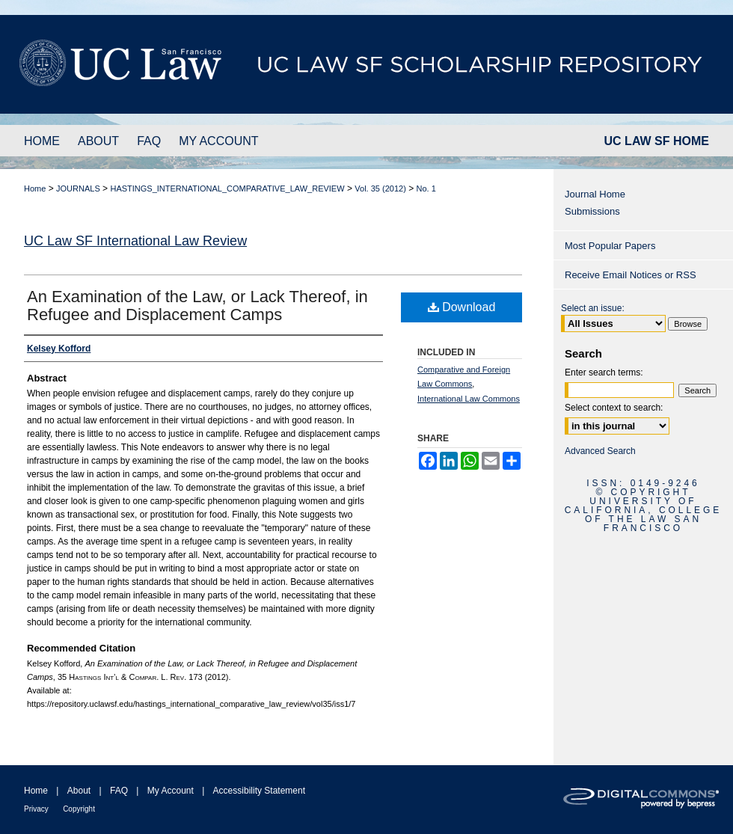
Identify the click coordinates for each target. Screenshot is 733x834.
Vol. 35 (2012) (380, 188)
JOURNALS (78, 188)
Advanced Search (600, 451)
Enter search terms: (604, 372)
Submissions (592, 211)
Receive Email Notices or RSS (630, 274)
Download (462, 307)
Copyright (79, 809)
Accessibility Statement (259, 790)
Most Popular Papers (610, 245)
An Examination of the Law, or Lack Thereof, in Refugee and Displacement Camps (197, 305)
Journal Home (595, 194)
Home (35, 188)
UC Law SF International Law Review (135, 240)
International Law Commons (468, 398)
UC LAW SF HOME (656, 141)
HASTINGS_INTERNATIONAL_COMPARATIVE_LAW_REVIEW (227, 188)
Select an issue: (593, 308)
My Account (170, 790)
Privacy (36, 809)
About (79, 790)
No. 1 (426, 188)
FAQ (119, 790)
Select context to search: (614, 407)
